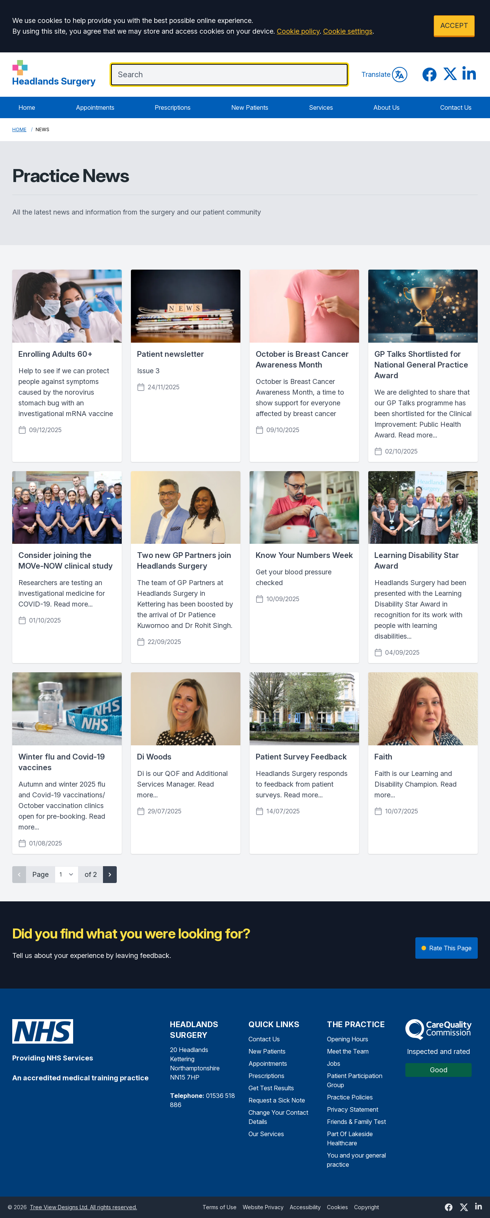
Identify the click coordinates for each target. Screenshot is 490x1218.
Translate (384, 74)
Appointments (95, 107)
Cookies (337, 1207)
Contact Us (456, 107)
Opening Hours (347, 1039)
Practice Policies (350, 1097)
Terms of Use (220, 1207)
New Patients (249, 107)
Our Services (266, 1134)
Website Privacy (263, 1207)
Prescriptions (173, 107)
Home (26, 107)
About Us (386, 107)
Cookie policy (298, 31)
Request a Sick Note (276, 1100)
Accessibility (305, 1207)
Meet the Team (348, 1051)
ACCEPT (454, 25)
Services (321, 107)
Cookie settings (347, 31)
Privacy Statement (352, 1109)
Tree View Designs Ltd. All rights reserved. (83, 1207)
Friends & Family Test (356, 1121)
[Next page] (110, 874)
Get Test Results (271, 1088)
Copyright (366, 1207)
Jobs (333, 1063)
